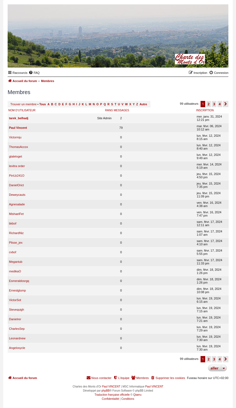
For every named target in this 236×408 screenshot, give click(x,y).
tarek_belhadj (18, 118)
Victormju (15, 137)
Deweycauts (17, 194)
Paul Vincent (18, 127)
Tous (42, 104)
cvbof (12, 252)
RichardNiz (16, 233)
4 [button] (220, 103)
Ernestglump (17, 290)
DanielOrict (16, 185)
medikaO (15, 271)
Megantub (15, 261)
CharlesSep (17, 328)
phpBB (105, 390)
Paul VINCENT (111, 386)
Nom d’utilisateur (22, 110)
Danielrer (15, 319)
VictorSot (15, 300)
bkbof (12, 223)
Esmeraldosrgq (19, 280)
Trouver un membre (23, 104)
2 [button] (209, 103)
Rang (109, 110)
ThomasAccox (18, 146)
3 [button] (214, 103)
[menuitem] (34, 72)
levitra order (17, 166)
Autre (143, 104)
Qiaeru (137, 394)
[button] (225, 104)
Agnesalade (17, 204)
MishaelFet (16, 213)
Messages (121, 110)
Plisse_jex (16, 242)
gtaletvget (15, 156)
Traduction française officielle (112, 394)
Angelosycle (17, 347)
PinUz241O (16, 175)
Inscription (205, 110)
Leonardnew (17, 338)
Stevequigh (16, 309)
